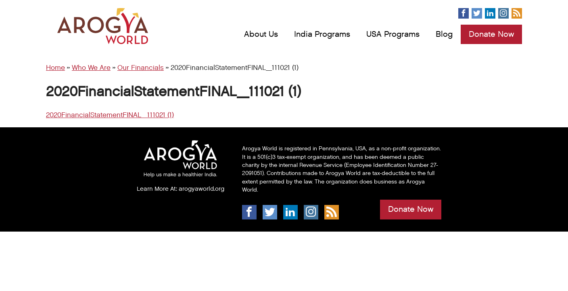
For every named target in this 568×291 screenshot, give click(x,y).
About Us (261, 34)
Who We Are (91, 67)
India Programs (322, 34)
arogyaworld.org (201, 189)
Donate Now (491, 34)
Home (55, 67)
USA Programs (393, 34)
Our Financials (140, 67)
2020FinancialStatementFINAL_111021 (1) (110, 115)
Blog (444, 34)
